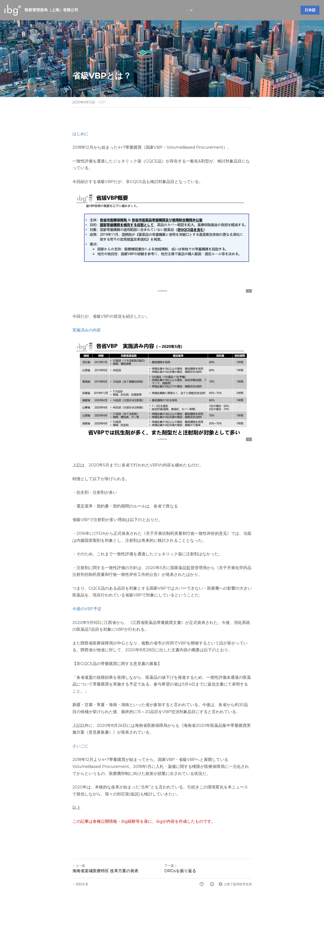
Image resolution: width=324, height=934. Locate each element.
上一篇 (78, 866)
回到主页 (80, 884)
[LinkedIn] (201, 884)
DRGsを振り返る (180, 870)
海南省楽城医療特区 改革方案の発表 (105, 870)
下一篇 (170, 866)
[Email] (212, 884)
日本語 (310, 10)
